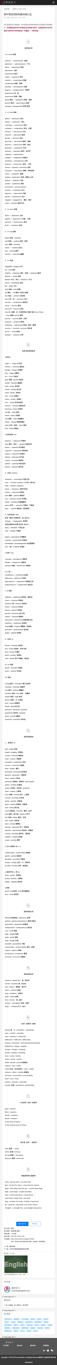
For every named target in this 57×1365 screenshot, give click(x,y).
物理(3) (43, 1325)
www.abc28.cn (21, 1357)
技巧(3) (22, 1331)
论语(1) (13, 1322)
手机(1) (29, 1331)
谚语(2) (33, 1319)
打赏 (35, 1224)
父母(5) (50, 1325)
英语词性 (14, 1231)
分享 (12, 1253)
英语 (24, 9)
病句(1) (37, 1325)
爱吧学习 (15, 9)
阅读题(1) (16, 1319)
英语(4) (46, 1322)
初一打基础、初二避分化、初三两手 (17, 1305)
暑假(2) (33, 1328)
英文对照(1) (8, 1325)
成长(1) (35, 1331)
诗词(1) (7, 1322)
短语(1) (22, 1325)
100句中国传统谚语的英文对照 (19, 1249)
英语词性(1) (29, 1322)
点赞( (22, 1224)
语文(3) (46, 1319)
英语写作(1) (38, 1322)
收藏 (6, 1253)
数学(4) (47, 1328)
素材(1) (16, 1325)
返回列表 (12, 1246)
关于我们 (6, 1345)
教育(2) (16, 1331)
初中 (20, 9)
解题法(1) (20, 1322)
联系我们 (46, 1345)
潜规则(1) (7, 1328)
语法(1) (39, 1319)
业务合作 (19, 1345)
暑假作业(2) (25, 1328)
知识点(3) (29, 1325)
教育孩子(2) (8, 1331)
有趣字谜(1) (16, 1328)
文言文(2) (40, 1328)
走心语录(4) (25, 1319)
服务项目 (33, 1345)
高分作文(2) (8, 1319)
